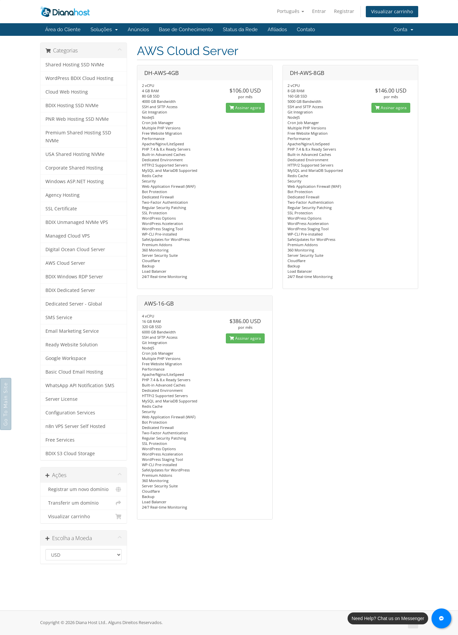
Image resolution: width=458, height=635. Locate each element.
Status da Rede (240, 30)
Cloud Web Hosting (66, 92)
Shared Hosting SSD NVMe (74, 65)
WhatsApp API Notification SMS (79, 385)
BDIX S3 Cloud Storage (70, 454)
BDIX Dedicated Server (70, 290)
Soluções (104, 30)
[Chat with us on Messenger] (441, 618)
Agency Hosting (62, 195)
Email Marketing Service (72, 331)
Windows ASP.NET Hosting (74, 181)
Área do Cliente (63, 30)
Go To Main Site (5, 404)
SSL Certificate (61, 209)
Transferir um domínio (83, 503)
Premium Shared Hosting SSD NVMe (78, 137)
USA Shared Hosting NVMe (74, 154)
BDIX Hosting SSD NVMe (71, 105)
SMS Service (58, 317)
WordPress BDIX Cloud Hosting (79, 78)
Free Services (60, 440)
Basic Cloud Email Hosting (74, 372)
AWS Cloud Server (65, 263)
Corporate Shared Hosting (74, 168)
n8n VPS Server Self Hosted (75, 426)
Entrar (319, 11)
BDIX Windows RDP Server (74, 277)
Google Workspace (65, 358)
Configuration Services (70, 413)
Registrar (344, 11)
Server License (61, 399)
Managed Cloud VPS (67, 236)
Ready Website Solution (71, 345)
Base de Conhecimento (186, 30)
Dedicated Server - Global (73, 304)
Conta (403, 30)
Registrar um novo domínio (83, 489)
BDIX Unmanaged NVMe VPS (76, 222)
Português (290, 11)
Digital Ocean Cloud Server (75, 249)
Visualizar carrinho (392, 11)
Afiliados (277, 30)
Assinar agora (245, 107)
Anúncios (138, 30)
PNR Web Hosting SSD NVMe (77, 119)
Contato (306, 30)
